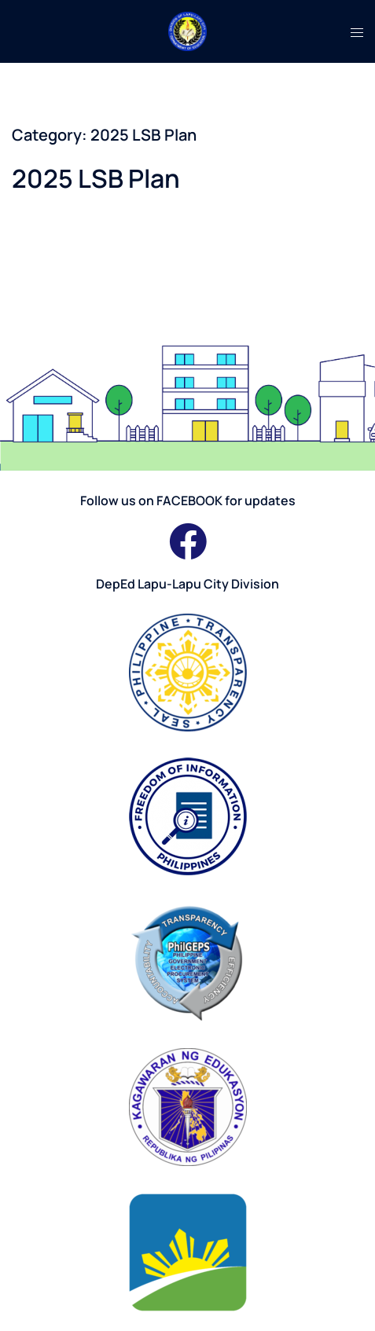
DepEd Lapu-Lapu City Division (187, 583)
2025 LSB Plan (96, 178)
